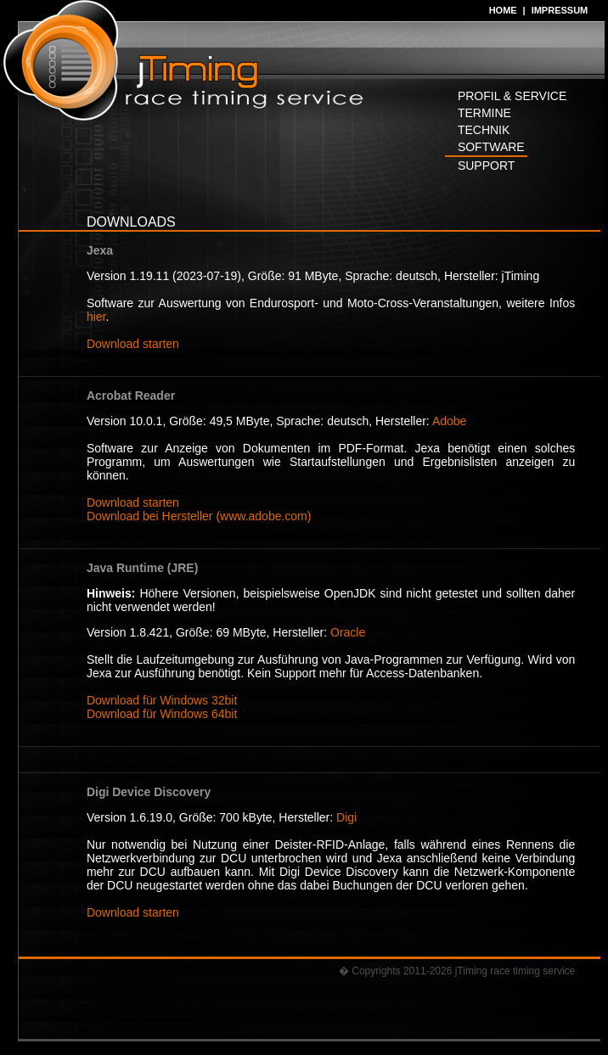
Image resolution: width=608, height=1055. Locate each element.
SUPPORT (486, 165)
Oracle (347, 632)
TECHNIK (483, 130)
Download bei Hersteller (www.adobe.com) (199, 516)
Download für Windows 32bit (162, 700)
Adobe (449, 421)
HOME (503, 10)
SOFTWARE (491, 147)
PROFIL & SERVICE (512, 96)
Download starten (133, 344)
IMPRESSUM (560, 10)
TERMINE (484, 113)
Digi (346, 817)
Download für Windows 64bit (162, 714)
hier (96, 316)
